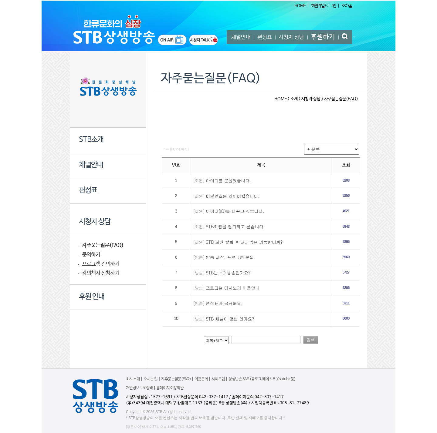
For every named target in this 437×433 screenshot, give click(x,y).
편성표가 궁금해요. (224, 303)
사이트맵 (218, 379)
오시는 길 (151, 379)
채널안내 (241, 37)
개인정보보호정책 (139, 388)
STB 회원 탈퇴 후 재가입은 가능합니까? (244, 242)
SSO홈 (346, 5)
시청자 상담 (291, 37)
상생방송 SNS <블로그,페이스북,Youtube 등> (262, 379)
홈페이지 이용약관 (170, 388)
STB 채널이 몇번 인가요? (230, 319)
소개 (294, 98)
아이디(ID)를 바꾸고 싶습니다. (235, 211)
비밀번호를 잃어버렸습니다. (232, 196)
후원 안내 (91, 297)
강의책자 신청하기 (100, 273)
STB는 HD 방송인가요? (228, 273)
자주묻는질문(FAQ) (103, 245)
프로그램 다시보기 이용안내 (232, 288)
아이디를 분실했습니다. (228, 180)
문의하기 (91, 255)
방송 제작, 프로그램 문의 (230, 257)
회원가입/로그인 (323, 5)
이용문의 (201, 379)
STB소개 (91, 140)
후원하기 (323, 37)
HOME (300, 5)
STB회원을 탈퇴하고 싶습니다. (235, 226)
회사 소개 (133, 379)
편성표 (264, 37)
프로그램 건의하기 (100, 264)
